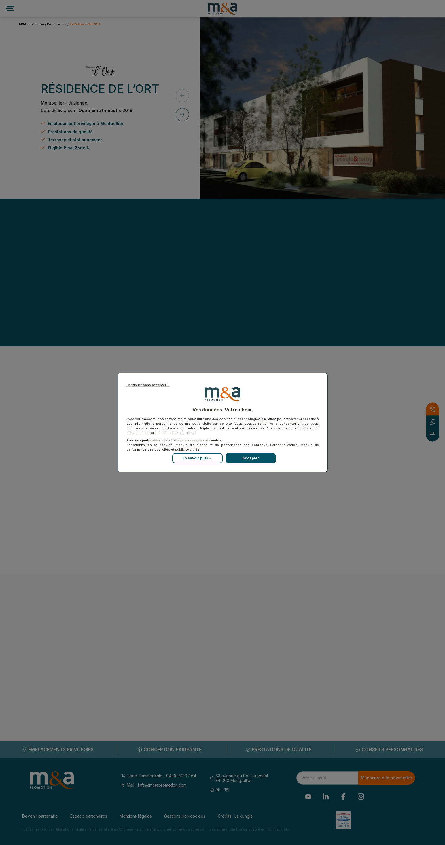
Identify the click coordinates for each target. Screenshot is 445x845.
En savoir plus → (197, 458)
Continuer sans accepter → (148, 385)
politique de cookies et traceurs (152, 433)
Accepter (250, 458)
